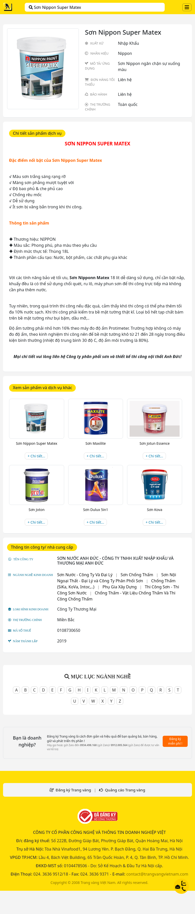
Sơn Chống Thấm (136, 574)
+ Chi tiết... (36, 456)
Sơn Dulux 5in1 (95, 509)
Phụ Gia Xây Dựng (120, 587)
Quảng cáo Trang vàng (125, 789)
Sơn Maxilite (95, 443)
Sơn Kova (154, 509)
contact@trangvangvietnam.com (157, 874)
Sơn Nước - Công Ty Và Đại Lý (84, 574)
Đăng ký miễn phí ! (175, 741)
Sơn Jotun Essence (154, 443)
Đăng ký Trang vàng (73, 789)
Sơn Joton (36, 509)
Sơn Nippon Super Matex (55, 7)
